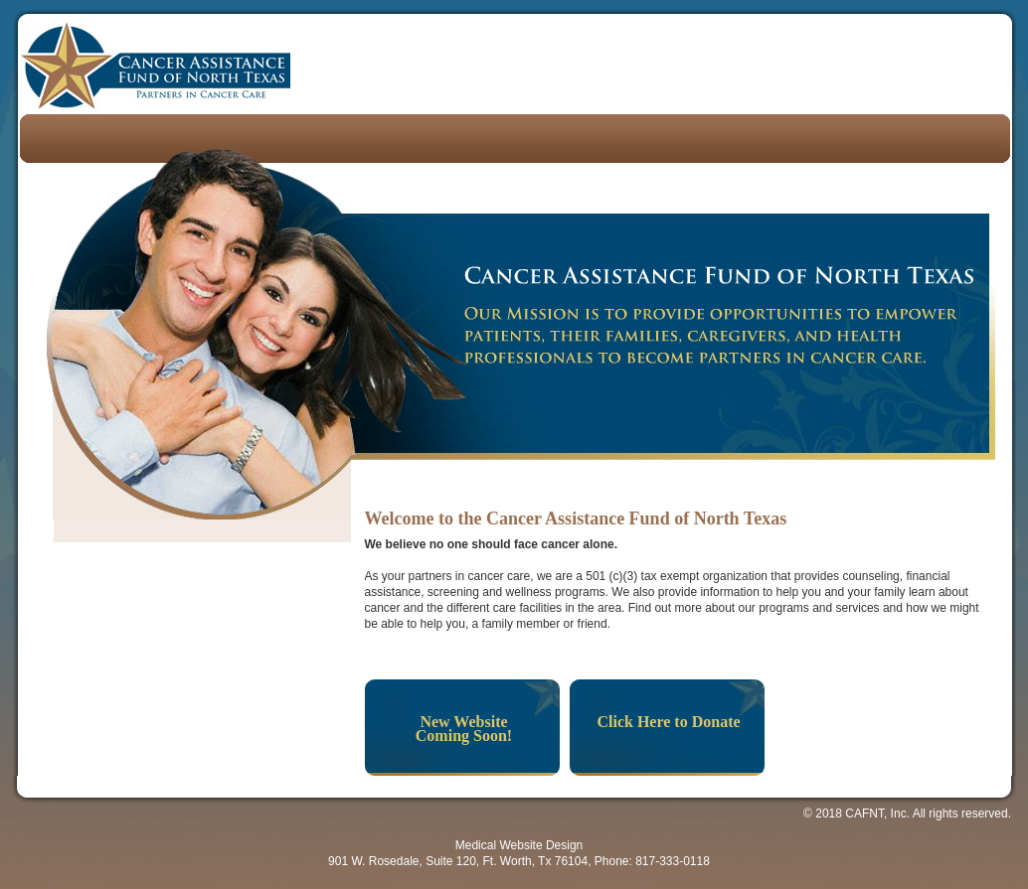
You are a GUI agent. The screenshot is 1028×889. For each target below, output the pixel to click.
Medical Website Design (519, 845)
